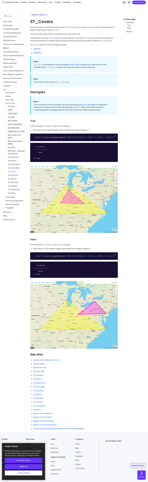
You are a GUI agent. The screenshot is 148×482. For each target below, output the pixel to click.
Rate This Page (138, 466)
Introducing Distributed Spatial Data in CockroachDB (54, 428)
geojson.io (83, 104)
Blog (77, 448)
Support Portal (56, 470)
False (129, 28)
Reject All (23, 467)
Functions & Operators (14, 200)
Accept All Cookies (23, 460)
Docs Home (7, 21)
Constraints (10, 197)
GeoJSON (11, 147)
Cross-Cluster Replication (13, 70)
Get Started (7, 25)
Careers (78, 452)
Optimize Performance (12, 78)
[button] (124, 2)
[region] (23, 461)
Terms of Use (80, 468)
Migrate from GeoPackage (43, 421)
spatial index (74, 64)
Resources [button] (42, 2)
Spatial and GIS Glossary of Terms (46, 360)
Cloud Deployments (11, 52)
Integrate (7, 86)
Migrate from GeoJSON (42, 417)
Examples (130, 22)
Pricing (57, 2)
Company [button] (77, 2)
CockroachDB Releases (12, 33)
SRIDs (71, 110)
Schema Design (9, 59)
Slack (52, 466)
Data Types (9, 99)
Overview (11, 106)
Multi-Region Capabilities (13, 74)
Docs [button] (51, 2)
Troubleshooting (10, 82)
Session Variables (12, 204)
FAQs (5, 216)
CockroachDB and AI (11, 29)
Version (39, 14)
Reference (7, 212)
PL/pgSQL (9, 208)
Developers (55, 452)
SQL (4, 89)
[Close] (42, 446)
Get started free (139, 2)
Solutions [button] (32, 2)
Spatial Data (10, 103)
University (54, 448)
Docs (52, 444)
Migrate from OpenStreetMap (45, 425)
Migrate (6, 48)
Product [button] (23, 2)
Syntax (8, 96)
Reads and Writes (10, 63)
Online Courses (9, 219)
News (77, 460)
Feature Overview (10, 36)
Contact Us (54, 474)
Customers (79, 456)
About (77, 444)
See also (129, 31)
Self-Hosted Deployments (13, 55)
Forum (53, 462)
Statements (10, 92)
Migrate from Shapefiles (42, 413)
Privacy (77, 464)
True (129, 25)
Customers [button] (66, 2)
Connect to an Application (13, 44)
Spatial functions (40, 367)
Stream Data (8, 67)
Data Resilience (9, 40)
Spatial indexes (39, 364)
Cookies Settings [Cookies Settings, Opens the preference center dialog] (23, 473)
